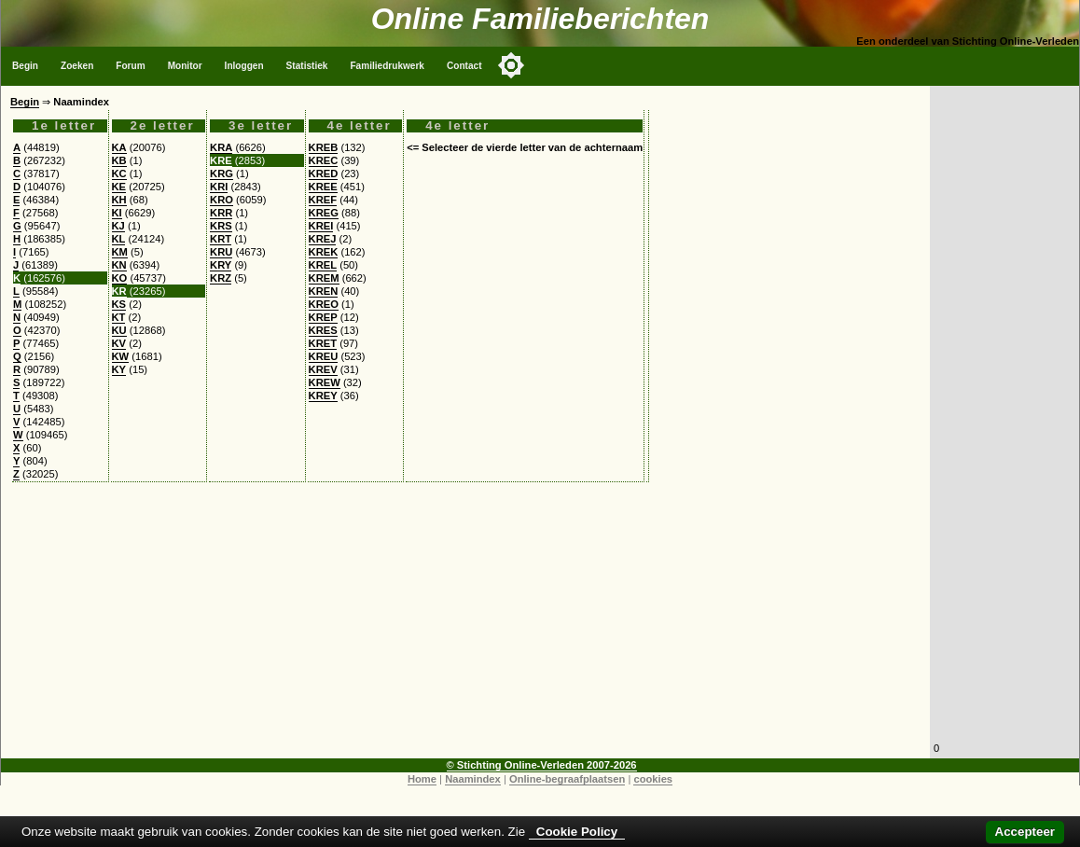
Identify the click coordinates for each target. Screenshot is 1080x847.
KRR (221, 212)
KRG (221, 173)
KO (120, 278)
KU (119, 330)
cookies (652, 779)
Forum (130, 66)
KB (119, 160)
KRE (221, 160)
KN (119, 265)
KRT (220, 238)
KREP (323, 317)
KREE (323, 186)
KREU (324, 356)
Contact (464, 66)
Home (422, 779)
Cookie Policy (576, 832)
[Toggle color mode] (511, 65)
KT (119, 317)
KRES (323, 330)
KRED (324, 173)
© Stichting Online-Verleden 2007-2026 (542, 765)
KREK (324, 251)
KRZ (220, 278)
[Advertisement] (465, 627)
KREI (321, 225)
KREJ (323, 238)
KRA (221, 147)
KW (121, 356)
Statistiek (307, 66)
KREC (324, 160)
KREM (324, 278)
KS (119, 304)
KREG (324, 212)
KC (119, 173)
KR (119, 291)
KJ (118, 225)
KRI (219, 186)
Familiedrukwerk (387, 66)
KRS (221, 225)
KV (119, 343)
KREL (323, 265)
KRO (221, 199)
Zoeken (77, 66)
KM (120, 251)
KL (119, 238)
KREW (324, 382)
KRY (220, 265)
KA (119, 147)
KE (119, 186)
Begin (25, 66)
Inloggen (244, 66)
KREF (323, 199)
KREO (324, 304)
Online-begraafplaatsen (567, 779)
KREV (323, 369)
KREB (324, 147)
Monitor (185, 66)
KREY (323, 395)
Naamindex (473, 779)
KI (117, 212)
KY (119, 369)
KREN (324, 291)
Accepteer (1025, 832)
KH (119, 199)
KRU (221, 251)
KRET (323, 343)
